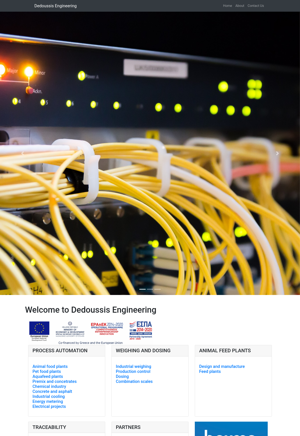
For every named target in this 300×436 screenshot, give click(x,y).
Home (227, 6)
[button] (22, 153)
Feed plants (210, 371)
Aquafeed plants (47, 376)
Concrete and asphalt (52, 391)
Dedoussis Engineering (55, 5)
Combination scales (134, 381)
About (239, 6)
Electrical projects (49, 406)
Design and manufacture (222, 366)
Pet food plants (46, 371)
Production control (133, 371)
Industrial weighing (133, 366)
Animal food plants (50, 366)
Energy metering (47, 401)
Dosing (122, 376)
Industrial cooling (48, 396)
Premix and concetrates (54, 381)
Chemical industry (49, 386)
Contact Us (256, 6)
